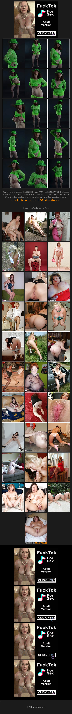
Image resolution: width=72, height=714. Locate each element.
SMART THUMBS (41, 543)
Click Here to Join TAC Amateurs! (36, 200)
